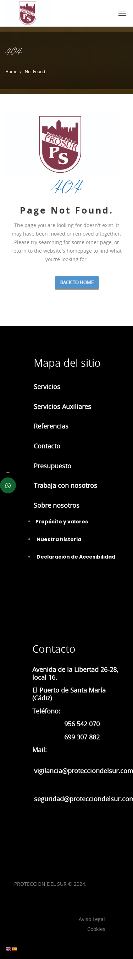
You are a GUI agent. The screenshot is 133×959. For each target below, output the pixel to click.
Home (11, 71)
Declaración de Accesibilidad (75, 556)
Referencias (51, 426)
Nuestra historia (58, 539)
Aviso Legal (92, 919)
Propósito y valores (61, 521)
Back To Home (93, 282)
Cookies (96, 929)
